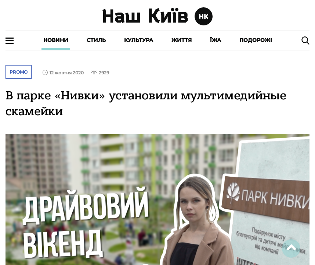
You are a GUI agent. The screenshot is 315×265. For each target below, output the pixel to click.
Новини (55, 40)
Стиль (96, 40)
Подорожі (255, 40)
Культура (138, 40)
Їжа (215, 40)
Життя (181, 40)
